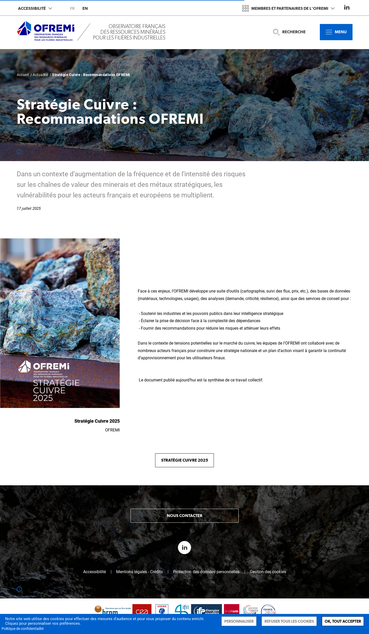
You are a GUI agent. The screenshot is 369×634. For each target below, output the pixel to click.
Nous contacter (184, 515)
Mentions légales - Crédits (139, 572)
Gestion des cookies (268, 572)
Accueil (23, 75)
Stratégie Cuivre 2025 (184, 460)
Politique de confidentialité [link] (23, 629)
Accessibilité (35, 8)
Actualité (40, 75)
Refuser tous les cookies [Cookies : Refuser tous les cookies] (289, 621)
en (85, 8)
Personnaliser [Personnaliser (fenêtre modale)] (239, 621)
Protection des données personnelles (206, 572)
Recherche (289, 32)
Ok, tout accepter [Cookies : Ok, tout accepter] (343, 621)
